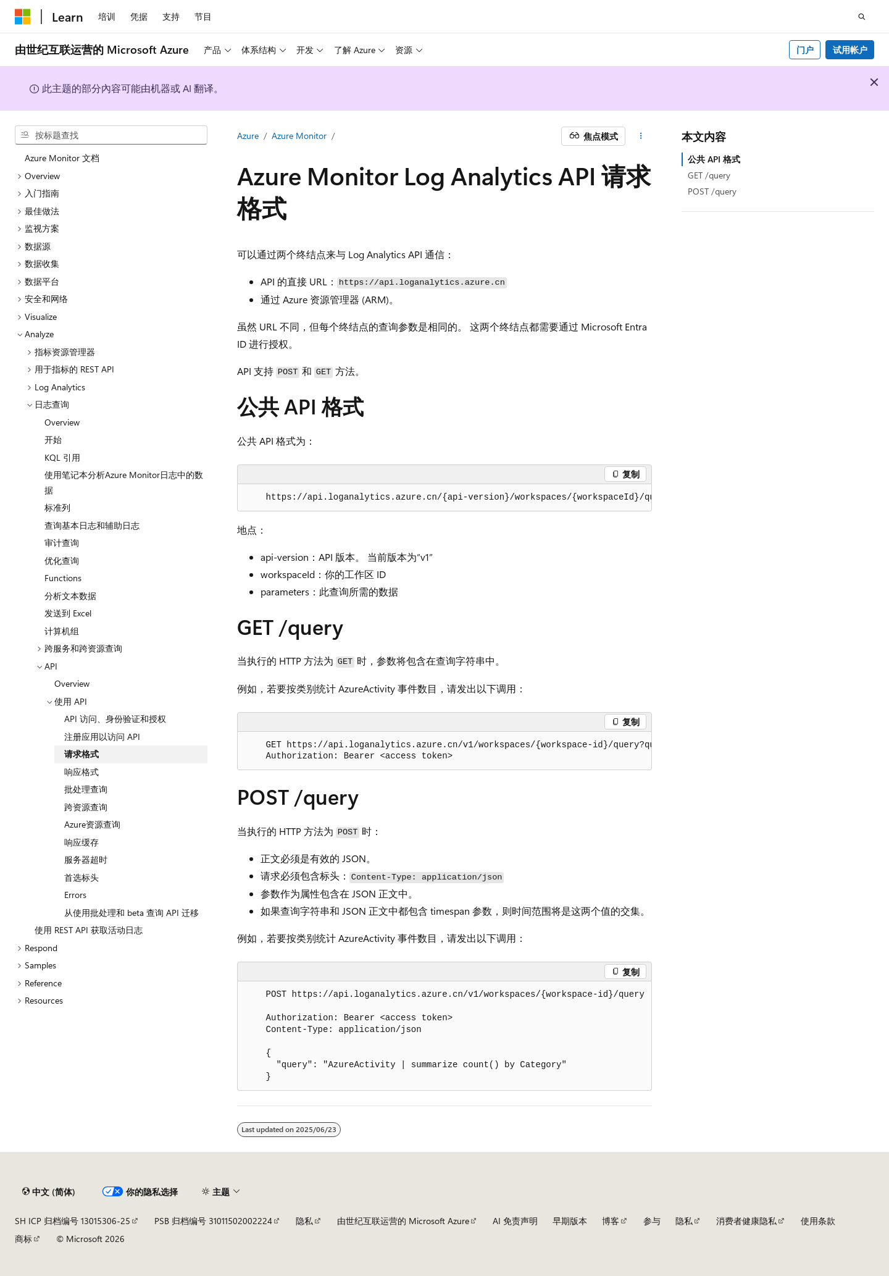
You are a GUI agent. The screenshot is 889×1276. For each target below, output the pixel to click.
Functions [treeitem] (62, 578)
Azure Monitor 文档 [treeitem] (62, 158)
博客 (610, 1221)
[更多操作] (641, 136)
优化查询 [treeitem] (61, 560)
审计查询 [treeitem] (61, 542)
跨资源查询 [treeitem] (85, 807)
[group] (444, 497)
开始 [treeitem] (53, 439)
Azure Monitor (299, 135)
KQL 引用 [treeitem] (62, 457)
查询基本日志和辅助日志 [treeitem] (92, 525)
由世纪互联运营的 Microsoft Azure (403, 1221)
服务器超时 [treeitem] (85, 859)
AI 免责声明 (515, 1221)
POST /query (712, 191)
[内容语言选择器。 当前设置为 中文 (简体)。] (49, 1192)
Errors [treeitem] (75, 894)
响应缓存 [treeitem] (81, 842)
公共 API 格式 (714, 159)
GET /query (709, 175)
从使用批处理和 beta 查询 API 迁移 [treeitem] (131, 912)
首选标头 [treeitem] (81, 877)
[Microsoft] (23, 17)
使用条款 (818, 1221)
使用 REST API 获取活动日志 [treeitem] (89, 930)
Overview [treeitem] (62, 422)
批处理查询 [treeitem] (85, 789)
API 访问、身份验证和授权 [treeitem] (115, 718)
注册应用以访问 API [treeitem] (102, 736)
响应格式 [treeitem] (81, 772)
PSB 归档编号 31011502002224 (213, 1221)
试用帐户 (850, 50)
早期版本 (570, 1221)
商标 (23, 1239)
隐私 (304, 1221)
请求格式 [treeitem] (81, 754)
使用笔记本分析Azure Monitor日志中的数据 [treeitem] (123, 482)
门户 (805, 50)
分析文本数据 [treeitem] (70, 596)
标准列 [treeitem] (57, 507)
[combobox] (111, 135)
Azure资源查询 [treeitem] (92, 824)
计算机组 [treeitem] (61, 631)
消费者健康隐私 (746, 1221)
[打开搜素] (861, 17)
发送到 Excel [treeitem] (67, 613)
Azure (248, 135)
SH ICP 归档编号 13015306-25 (72, 1221)
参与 (652, 1221)
